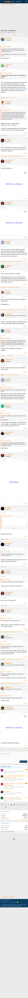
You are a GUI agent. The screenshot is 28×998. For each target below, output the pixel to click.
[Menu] (2, 1)
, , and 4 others (14, 338)
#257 (26, 275)
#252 (26, 70)
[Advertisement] (14, 254)
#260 (26, 348)
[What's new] (23, 1)
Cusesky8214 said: (6, 573)
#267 (26, 570)
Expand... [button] (14, 585)
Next (19, 35)
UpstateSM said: (5, 781)
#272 (26, 727)
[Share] (24, 44)
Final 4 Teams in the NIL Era (12, 912)
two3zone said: (5, 704)
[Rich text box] (14, 870)
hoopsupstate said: (6, 444)
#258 (26, 299)
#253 (26, 107)
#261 (26, 364)
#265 (26, 494)
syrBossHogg (5, 32)
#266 (26, 517)
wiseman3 (6, 913)
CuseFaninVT (6, 901)
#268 (26, 606)
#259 (26, 325)
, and (11, 315)
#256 (26, 207)
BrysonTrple (24, 933)
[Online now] (3, 824)
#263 (26, 441)
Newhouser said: (5, 497)
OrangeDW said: (5, 46)
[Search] (26, 1)
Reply (26, 60)
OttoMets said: (5, 470)
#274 (26, 778)
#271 (26, 701)
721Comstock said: (6, 73)
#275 (26, 827)
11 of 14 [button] (14, 35)
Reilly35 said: (4, 665)
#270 (26, 683)
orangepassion (7, 885)
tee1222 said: (5, 609)
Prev (8, 35)
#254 (26, 145)
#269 (26, 662)
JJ (4, 884)
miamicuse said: (5, 110)
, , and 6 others (12, 290)
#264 (26, 467)
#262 (26, 393)
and (8, 97)
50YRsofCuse (6, 893)
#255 (26, 165)
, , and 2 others (12, 156)
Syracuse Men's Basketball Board (17, 885)
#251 (26, 43)
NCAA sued (7, 906)
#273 (26, 754)
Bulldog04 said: (5, 366)
